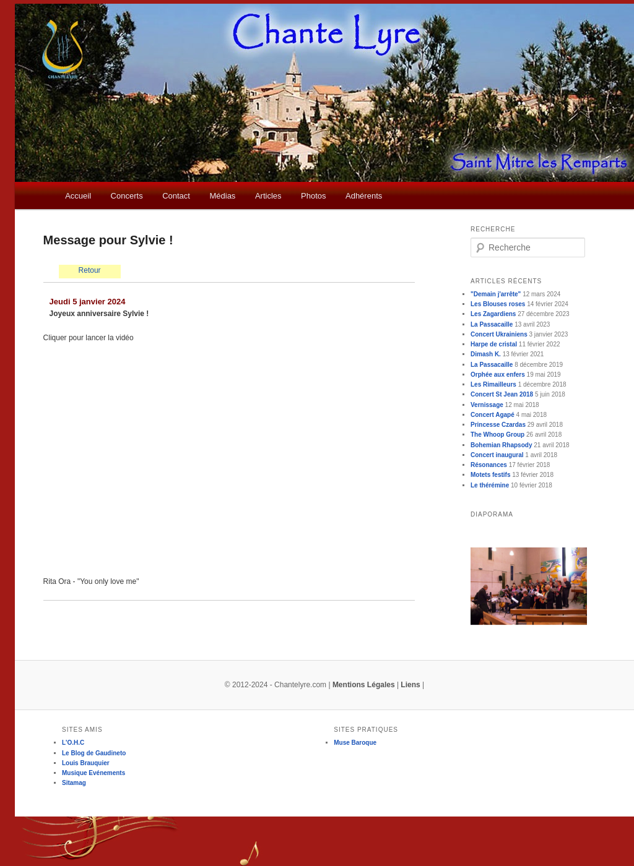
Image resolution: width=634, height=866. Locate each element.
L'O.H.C (73, 742)
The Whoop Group (497, 434)
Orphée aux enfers (498, 374)
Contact (176, 195)
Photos (313, 195)
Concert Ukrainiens (499, 334)
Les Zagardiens (493, 314)
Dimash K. (486, 354)
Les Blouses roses (498, 304)
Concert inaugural (497, 455)
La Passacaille (492, 324)
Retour (90, 270)
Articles (268, 195)
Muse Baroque (355, 742)
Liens (410, 684)
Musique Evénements (93, 773)
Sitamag (74, 782)
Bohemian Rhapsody (501, 445)
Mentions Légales (363, 684)
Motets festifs (490, 474)
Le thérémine (490, 485)
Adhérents (363, 195)
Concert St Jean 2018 (502, 394)
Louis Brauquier (86, 763)
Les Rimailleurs (493, 384)
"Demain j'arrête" (496, 294)
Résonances (489, 464)
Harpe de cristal (494, 344)
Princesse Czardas (498, 424)
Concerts (127, 195)
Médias (222, 195)
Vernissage (487, 404)
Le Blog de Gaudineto (94, 753)
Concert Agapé (493, 414)
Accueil (78, 195)
